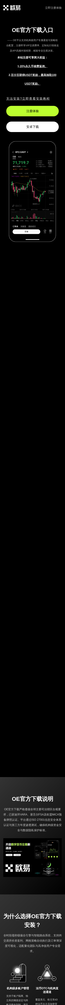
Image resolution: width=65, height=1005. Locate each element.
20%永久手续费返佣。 (33, 66)
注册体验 (32, 111)
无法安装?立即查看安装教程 (28, 98)
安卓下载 (32, 127)
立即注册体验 (53, 7)
